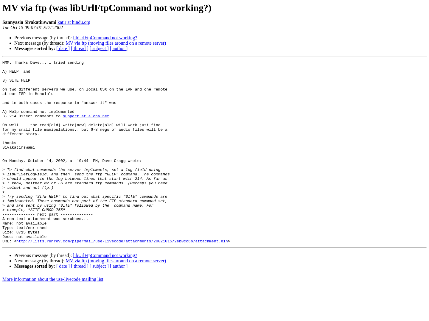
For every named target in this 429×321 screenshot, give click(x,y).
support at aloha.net (86, 127)
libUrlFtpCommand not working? (105, 37)
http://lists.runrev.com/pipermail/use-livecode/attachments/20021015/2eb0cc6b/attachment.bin (122, 277)
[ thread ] (79, 48)
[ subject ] (99, 48)
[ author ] (119, 48)
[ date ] (63, 48)
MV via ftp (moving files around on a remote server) (116, 43)
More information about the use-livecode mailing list (52, 315)
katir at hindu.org (73, 22)
